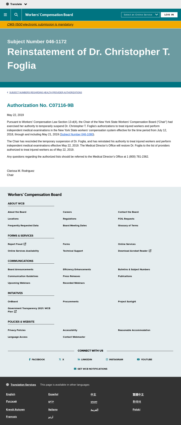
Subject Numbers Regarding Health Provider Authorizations (44, 92)
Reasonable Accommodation (134, 330)
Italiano (53, 409)
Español (53, 394)
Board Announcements (20, 269)
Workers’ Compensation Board (49, 14)
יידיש (51, 402)
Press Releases (71, 276)
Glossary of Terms (128, 225)
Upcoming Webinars (19, 283)
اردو (50, 417)
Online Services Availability (23, 251)
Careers (67, 212)
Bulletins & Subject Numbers (134, 269)
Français (11, 416)
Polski (136, 409)
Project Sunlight (127, 301)
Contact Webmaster (74, 337)
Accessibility (70, 330)
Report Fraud (17, 244)
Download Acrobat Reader (134, 251)
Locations (13, 219)
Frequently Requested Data (23, 225)
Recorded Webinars (74, 283)
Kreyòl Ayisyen (15, 409)
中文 (93, 394)
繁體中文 (138, 394)
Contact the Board (128, 212)
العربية (94, 410)
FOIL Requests (126, 219)
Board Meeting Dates (75, 225)
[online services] (140, 14)
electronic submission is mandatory (40, 24)
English (10, 394)
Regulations (69, 219)
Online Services (127, 244)
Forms (66, 244)
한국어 (137, 402)
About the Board (17, 212)
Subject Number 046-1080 (77, 134)
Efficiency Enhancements (77, 269)
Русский (11, 401)
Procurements (71, 301)
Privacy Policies (17, 330)
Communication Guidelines (23, 276)
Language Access (17, 337)
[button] (5, 15)
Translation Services (23, 385)
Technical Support (73, 251)
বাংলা (94, 402)
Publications (125, 276)
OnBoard (13, 301)
